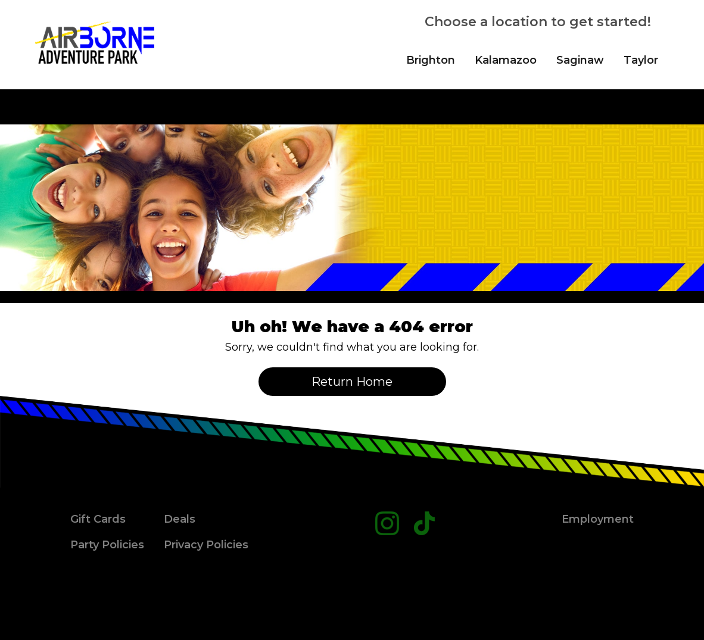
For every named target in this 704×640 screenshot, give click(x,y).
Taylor (641, 60)
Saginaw (580, 60)
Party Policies (107, 544)
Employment (598, 519)
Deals (179, 519)
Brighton (430, 60)
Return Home (352, 381)
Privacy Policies (206, 544)
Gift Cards (98, 519)
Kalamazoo (506, 60)
